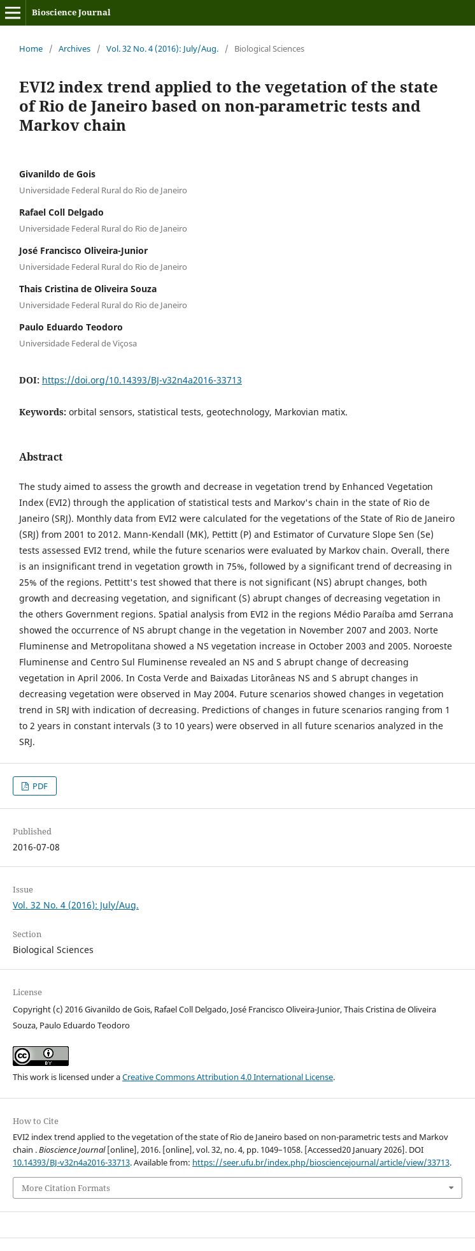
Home (31, 48)
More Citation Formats (66, 1188)
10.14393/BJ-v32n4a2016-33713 (71, 1162)
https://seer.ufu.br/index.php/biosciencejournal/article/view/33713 (321, 1162)
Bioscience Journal (71, 12)
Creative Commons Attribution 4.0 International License (227, 1077)
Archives (74, 48)
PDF (39, 786)
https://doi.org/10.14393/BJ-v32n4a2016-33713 (142, 380)
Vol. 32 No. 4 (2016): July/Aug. (162, 48)
